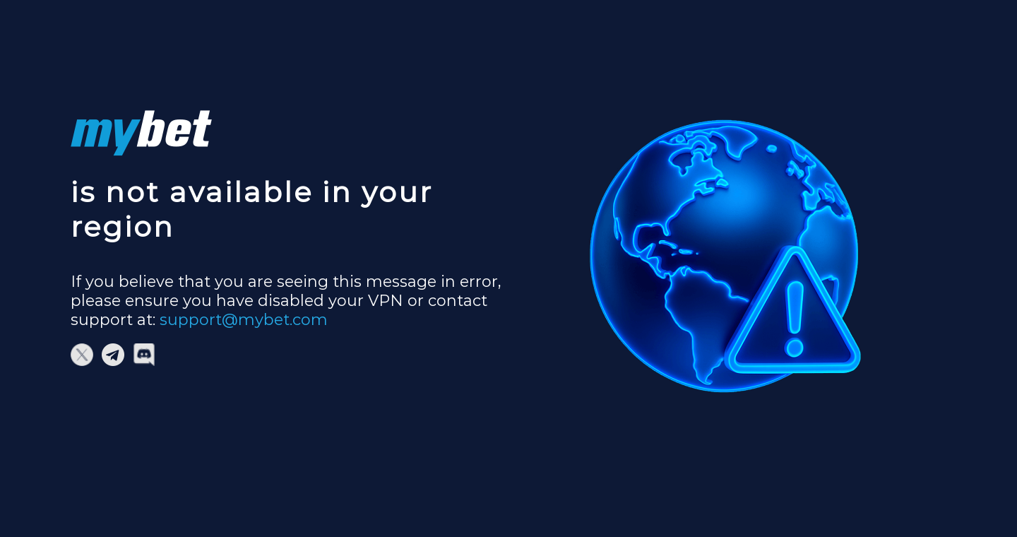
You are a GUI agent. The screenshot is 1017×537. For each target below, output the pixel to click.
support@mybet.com (244, 319)
